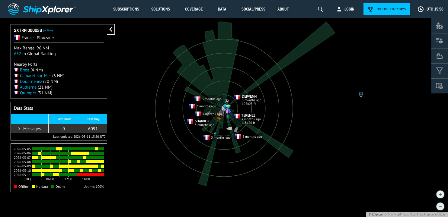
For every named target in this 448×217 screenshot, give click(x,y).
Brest (21, 70)
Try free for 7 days (391, 9)
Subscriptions (126, 9)
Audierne (25, 87)
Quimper (25, 93)
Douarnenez (28, 81)
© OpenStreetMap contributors (426, 214)
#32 (17, 53)
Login (349, 9)
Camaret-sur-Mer (32, 75)
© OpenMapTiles (395, 214)
